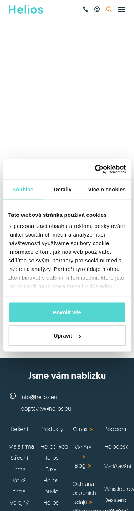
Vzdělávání (117, 466)
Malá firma (21, 446)
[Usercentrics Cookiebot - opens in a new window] (95, 169)
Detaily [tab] (63, 189)
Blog (80, 465)
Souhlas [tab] (22, 189)
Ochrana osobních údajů (84, 493)
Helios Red (54, 446)
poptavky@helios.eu (46, 408)
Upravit (67, 336)
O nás (80, 429)
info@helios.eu (39, 397)
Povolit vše (67, 312)
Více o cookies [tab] (107, 189)
